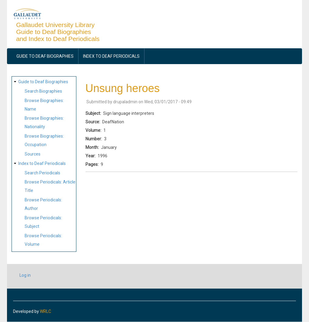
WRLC (45, 311)
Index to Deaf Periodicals (111, 56)
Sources (32, 154)
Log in (25, 275)
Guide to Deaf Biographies (45, 56)
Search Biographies (43, 91)
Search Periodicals (42, 172)
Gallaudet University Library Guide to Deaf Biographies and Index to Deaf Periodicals (57, 31)
